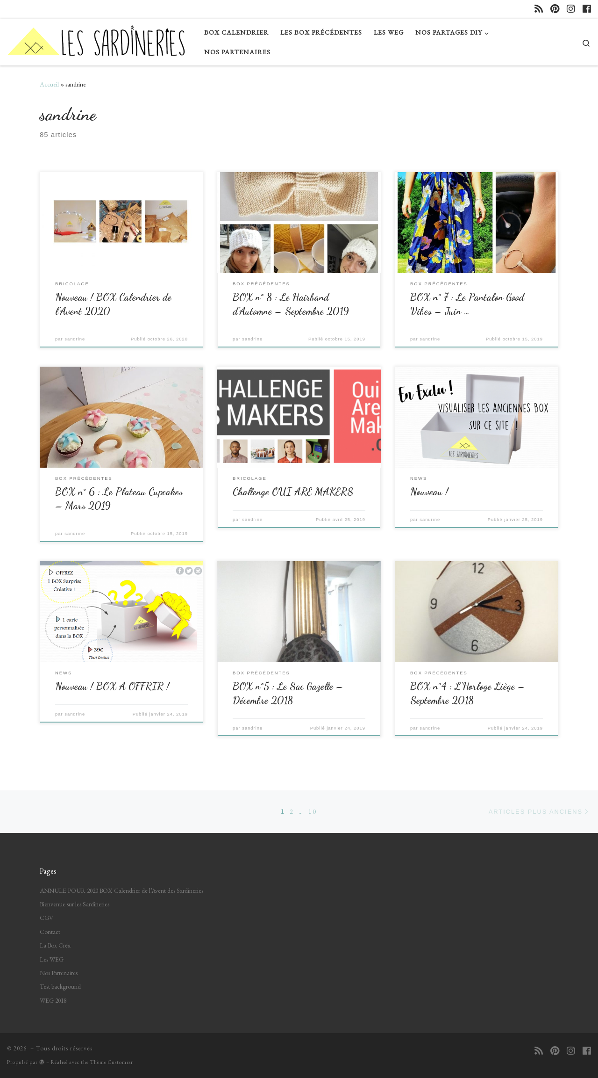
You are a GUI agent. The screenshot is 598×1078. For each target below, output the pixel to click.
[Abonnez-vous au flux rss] (538, 9)
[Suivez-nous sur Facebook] (587, 9)
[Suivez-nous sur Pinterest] (554, 9)
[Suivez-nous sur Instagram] (571, 9)
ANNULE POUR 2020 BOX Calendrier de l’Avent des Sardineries (121, 890)
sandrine (74, 339)
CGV (46, 917)
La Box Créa (55, 945)
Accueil (49, 84)
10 (312, 811)
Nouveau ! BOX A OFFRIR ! (112, 686)
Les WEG (52, 959)
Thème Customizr (111, 1062)
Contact (50, 931)
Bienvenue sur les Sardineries (74, 904)
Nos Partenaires (59, 973)
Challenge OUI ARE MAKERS (293, 491)
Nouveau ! (429, 491)
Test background (60, 986)
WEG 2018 (53, 1000)
